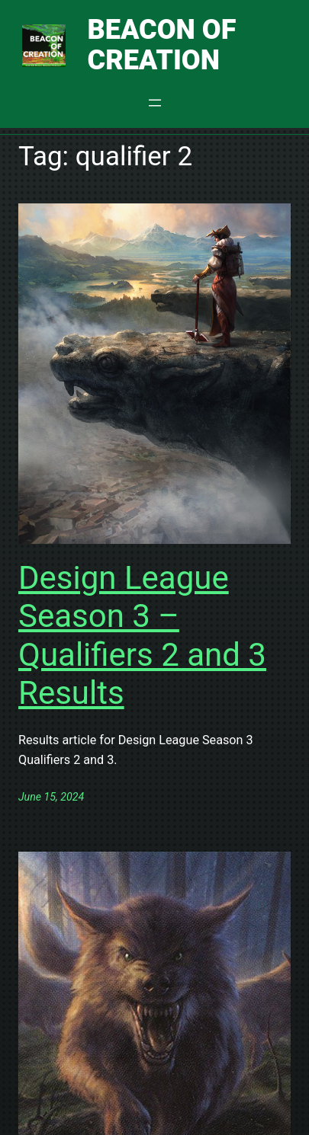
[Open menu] (155, 103)
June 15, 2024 (51, 797)
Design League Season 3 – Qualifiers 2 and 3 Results (142, 635)
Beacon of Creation (162, 45)
